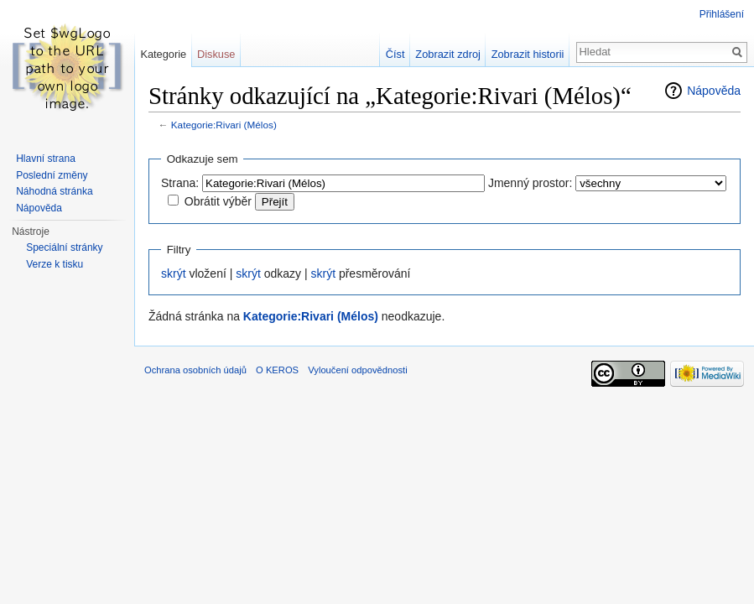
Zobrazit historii (527, 54)
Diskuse (216, 54)
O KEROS (277, 370)
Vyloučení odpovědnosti (357, 370)
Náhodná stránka (54, 191)
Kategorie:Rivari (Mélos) (224, 124)
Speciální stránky (64, 247)
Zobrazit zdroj (448, 54)
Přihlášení (721, 14)
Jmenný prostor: (530, 183)
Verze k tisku (54, 264)
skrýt (173, 273)
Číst (395, 54)
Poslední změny (51, 175)
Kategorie (163, 54)
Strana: (180, 183)
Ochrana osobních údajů (195, 370)
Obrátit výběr (218, 201)
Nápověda (714, 90)
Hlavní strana (45, 158)
